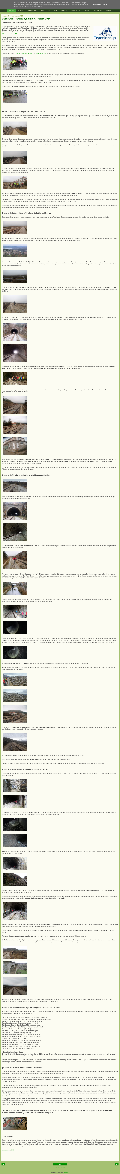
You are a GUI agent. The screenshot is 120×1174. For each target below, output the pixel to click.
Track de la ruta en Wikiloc (23, 53)
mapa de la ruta (41, 53)
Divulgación (64, 10)
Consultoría (87, 10)
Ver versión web (60, 1168)
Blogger (66, 1172)
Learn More (97, 4)
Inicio (60, 1164)
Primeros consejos (31, 10)
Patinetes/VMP (98, 10)
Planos (55, 10)
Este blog (11, 10)
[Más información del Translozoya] (13, 34)
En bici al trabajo (45, 10)
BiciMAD (20, 10)
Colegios (108, 10)
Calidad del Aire (76, 10)
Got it (105, 4)
